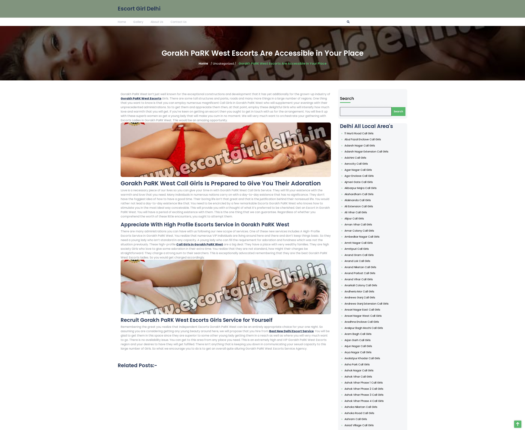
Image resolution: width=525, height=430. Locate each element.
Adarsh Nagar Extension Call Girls (366, 163)
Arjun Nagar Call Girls (359, 345)
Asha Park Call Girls (358, 362)
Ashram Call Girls (356, 413)
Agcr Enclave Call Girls (360, 186)
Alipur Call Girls (355, 226)
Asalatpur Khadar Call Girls (363, 356)
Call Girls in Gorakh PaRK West (199, 244)
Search (348, 114)
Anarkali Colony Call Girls (361, 288)
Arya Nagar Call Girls (359, 351)
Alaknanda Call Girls (358, 209)
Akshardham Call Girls (360, 203)
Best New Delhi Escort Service (291, 331)
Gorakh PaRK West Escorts (141, 98)
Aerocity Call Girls (357, 175)
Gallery (138, 21)
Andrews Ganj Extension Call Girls (366, 305)
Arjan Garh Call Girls (358, 339)
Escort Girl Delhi (139, 7)
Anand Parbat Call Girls (360, 277)
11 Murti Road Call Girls (360, 146)
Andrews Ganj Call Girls (360, 300)
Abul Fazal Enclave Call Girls (363, 152)
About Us (157, 21)
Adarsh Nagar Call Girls (360, 158)
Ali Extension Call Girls (359, 214)
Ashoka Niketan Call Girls (361, 402)
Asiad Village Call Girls (360, 419)
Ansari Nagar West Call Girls (363, 317)
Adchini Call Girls (356, 169)
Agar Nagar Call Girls (359, 180)
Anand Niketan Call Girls (361, 271)
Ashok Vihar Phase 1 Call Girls (364, 379)
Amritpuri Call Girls (357, 254)
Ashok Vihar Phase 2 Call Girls (364, 385)
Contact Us (179, 21)
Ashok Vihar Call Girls (359, 374)
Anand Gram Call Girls (360, 260)
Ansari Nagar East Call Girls (363, 311)
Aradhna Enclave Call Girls (362, 322)
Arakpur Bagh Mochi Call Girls (364, 328)
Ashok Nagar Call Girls (360, 368)
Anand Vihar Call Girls (359, 283)
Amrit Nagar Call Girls (359, 248)
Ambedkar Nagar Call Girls (362, 243)
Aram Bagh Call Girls (359, 334)
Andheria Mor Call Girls (360, 294)
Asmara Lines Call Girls (360, 425)
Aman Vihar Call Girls (359, 231)
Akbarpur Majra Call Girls (361, 197)
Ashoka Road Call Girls (360, 408)
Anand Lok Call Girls (358, 266)
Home (122, 21)
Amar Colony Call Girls (360, 237)
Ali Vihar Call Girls (356, 220)
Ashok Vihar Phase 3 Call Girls (364, 391)
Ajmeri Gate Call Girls (359, 192)
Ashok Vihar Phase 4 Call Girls (364, 396)
